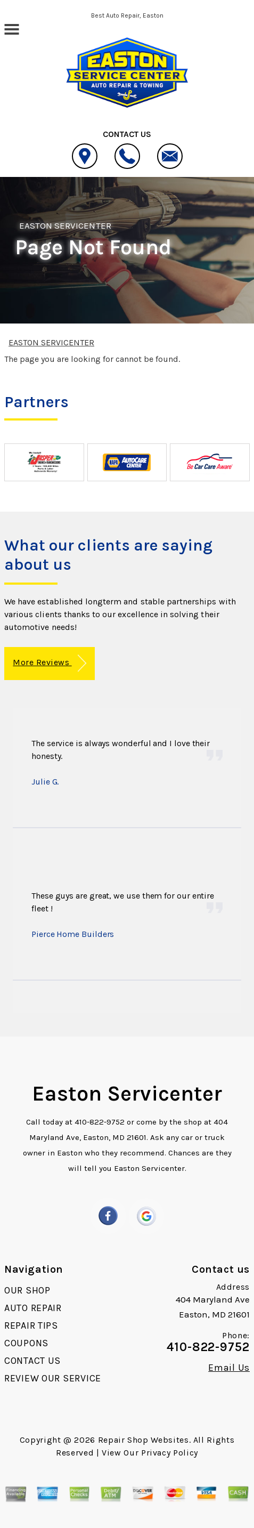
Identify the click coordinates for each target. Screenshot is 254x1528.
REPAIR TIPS (31, 1325)
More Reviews (49, 663)
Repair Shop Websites (143, 1440)
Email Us (229, 1367)
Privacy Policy (169, 1453)
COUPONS (26, 1343)
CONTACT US (32, 1361)
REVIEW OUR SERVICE (52, 1378)
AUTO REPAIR (33, 1308)
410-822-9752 (100, 1122)
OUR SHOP (27, 1290)
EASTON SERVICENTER (65, 225)
